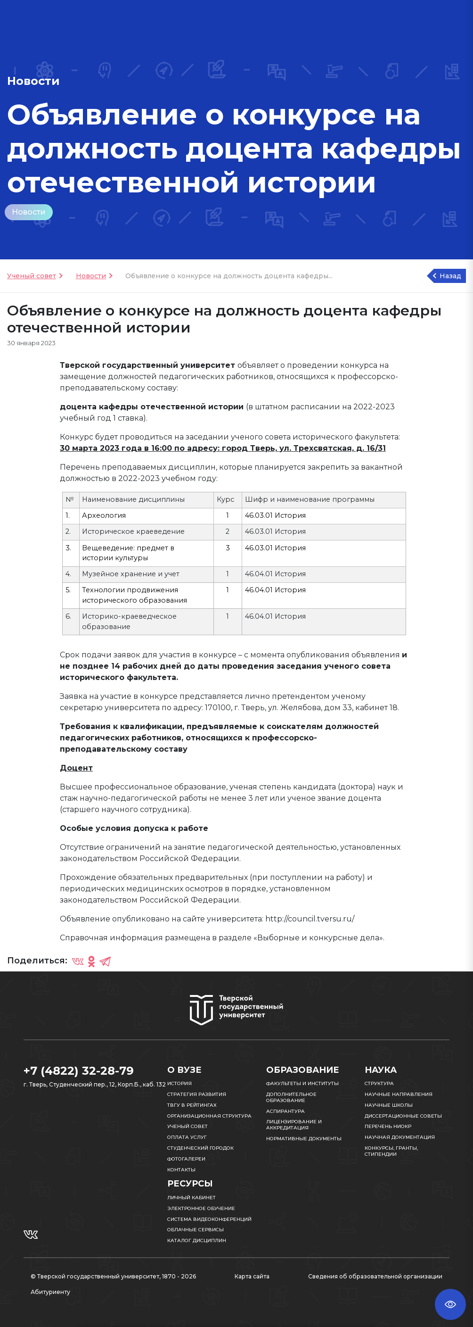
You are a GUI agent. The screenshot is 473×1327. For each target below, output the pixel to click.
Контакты (181, 1170)
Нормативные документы (304, 1139)
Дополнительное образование (291, 1097)
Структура (379, 1083)
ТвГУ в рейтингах (192, 1105)
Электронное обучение (201, 1208)
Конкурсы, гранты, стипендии (391, 1151)
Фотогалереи (186, 1159)
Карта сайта (252, 1276)
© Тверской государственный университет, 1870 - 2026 (113, 1276)
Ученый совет (31, 276)
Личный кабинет (191, 1197)
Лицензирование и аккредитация (294, 1125)
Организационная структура (209, 1116)
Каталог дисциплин (196, 1240)
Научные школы (389, 1105)
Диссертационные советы (403, 1116)
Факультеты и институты (302, 1083)
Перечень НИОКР (388, 1126)
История (179, 1083)
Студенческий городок (200, 1148)
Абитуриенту (50, 1291)
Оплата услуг (187, 1137)
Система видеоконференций (209, 1219)
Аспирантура (285, 1111)
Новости (29, 211)
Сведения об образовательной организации (375, 1276)
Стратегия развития (196, 1094)
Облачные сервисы (195, 1230)
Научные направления (398, 1094)
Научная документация (400, 1137)
